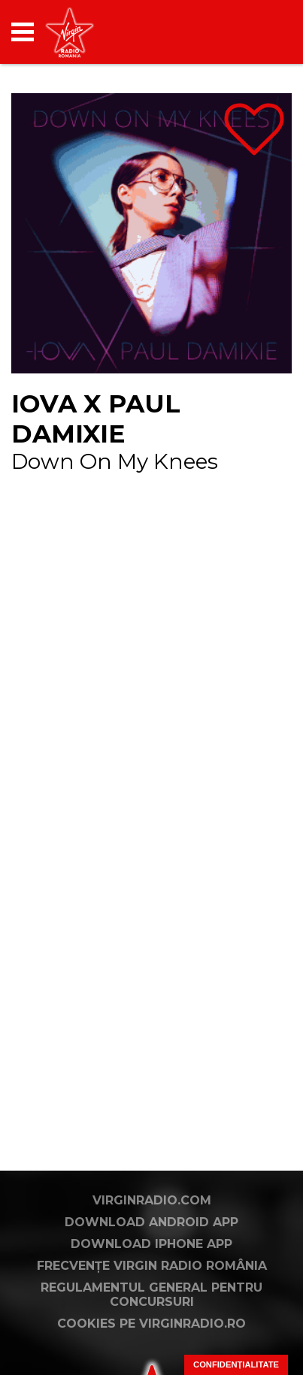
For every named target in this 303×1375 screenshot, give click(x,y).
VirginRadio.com (151, 1200)
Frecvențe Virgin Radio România (152, 1266)
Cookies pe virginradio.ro (151, 1323)
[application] (254, 32)
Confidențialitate (236, 1364)
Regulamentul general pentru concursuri (151, 1294)
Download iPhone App (151, 1244)
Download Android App (151, 1222)
